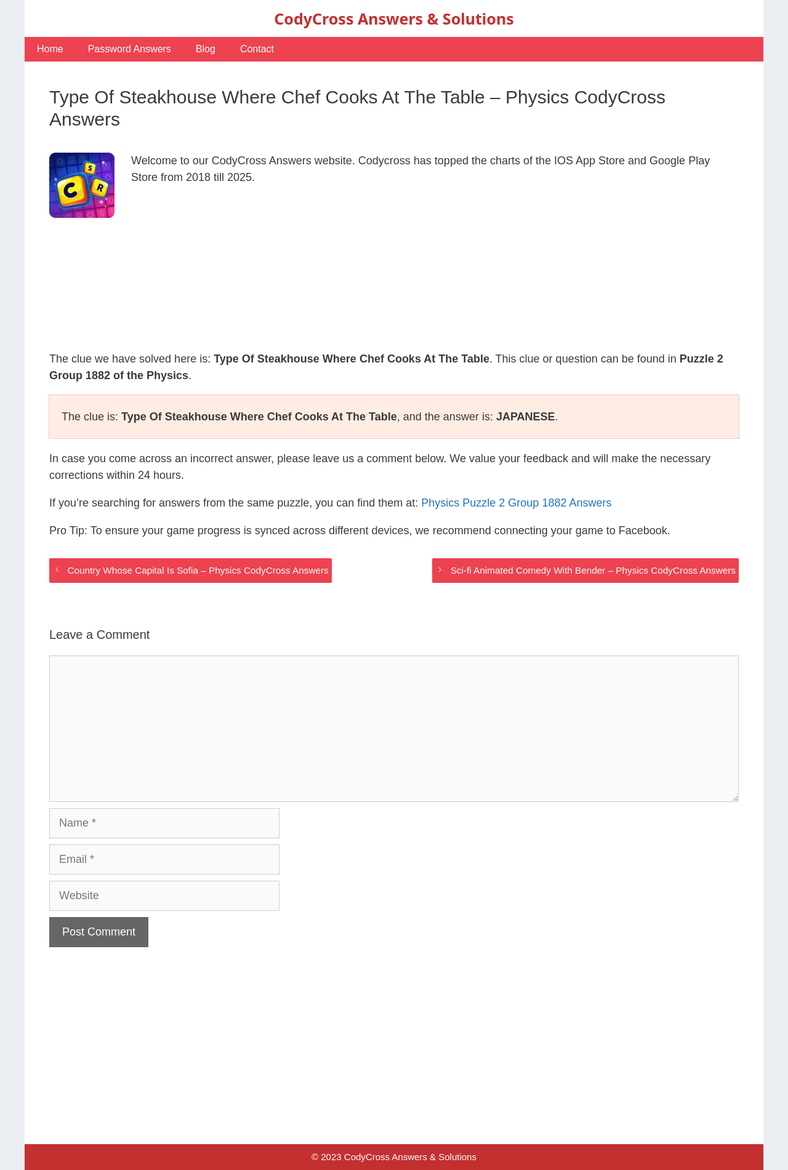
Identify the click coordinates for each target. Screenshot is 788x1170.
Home (50, 49)
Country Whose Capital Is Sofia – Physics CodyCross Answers (197, 570)
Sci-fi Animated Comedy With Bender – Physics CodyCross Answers (593, 570)
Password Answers (129, 49)
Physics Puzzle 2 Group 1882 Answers (516, 503)
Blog (205, 49)
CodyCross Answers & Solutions (393, 18)
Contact (257, 49)
